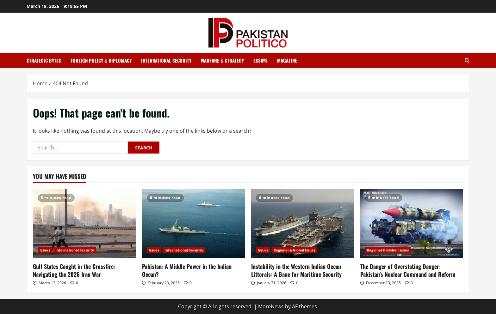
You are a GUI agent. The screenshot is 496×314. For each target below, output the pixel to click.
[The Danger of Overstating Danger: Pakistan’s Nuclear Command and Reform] (411, 223)
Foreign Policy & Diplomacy (101, 60)
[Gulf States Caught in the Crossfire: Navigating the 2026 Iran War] (84, 223)
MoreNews (271, 306)
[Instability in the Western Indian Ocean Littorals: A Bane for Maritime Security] (302, 223)
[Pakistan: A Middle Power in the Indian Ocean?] (193, 223)
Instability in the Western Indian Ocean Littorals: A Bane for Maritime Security (296, 270)
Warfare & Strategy (222, 60)
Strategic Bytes (44, 60)
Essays (260, 60)
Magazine (287, 60)
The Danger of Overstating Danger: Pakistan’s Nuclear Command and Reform (408, 270)
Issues (45, 250)
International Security (166, 60)
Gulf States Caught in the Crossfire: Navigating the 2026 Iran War (74, 270)
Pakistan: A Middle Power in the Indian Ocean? (187, 270)
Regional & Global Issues (294, 250)
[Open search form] (467, 61)
